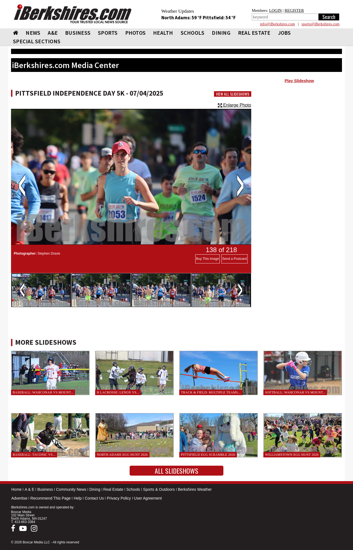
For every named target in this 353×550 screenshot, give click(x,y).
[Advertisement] (299, 129)
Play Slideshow (299, 81)
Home (16, 489)
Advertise (19, 498)
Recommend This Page (50, 498)
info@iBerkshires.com (277, 24)
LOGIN (275, 10)
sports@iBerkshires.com (320, 24)
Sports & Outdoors (159, 489)
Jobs (284, 32)
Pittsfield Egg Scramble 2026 (208, 455)
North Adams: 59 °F (182, 18)
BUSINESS (77, 32)
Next (240, 185)
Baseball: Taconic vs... (34, 455)
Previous (22, 185)
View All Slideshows (232, 94)
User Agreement (148, 498)
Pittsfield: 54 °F (219, 18)
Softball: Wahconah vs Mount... (295, 392)
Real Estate (113, 489)
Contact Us (94, 498)
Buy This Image (207, 259)
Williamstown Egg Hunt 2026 (292, 455)
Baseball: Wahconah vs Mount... (43, 392)
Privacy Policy (119, 498)
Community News (71, 489)
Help (78, 498)
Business (45, 489)
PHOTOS (135, 32)
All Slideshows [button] (176, 471)
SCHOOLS (193, 32)
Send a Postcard (234, 259)
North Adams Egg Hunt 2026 (122, 455)
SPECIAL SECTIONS (36, 41)
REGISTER (294, 10)
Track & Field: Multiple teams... (211, 392)
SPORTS (108, 32)
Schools (133, 489)
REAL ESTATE (254, 32)
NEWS (33, 32)
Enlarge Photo (234, 105)
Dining (94, 489)
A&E (53, 32)
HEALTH (163, 32)
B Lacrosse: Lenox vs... (118, 392)
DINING (221, 32)
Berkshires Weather (195, 489)
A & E (29, 489)
